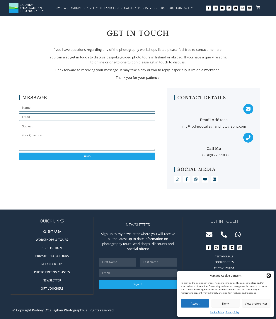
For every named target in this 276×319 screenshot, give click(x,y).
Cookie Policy (217, 312)
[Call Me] (248, 138)
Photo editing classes (52, 272)
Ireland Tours (111, 8)
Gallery (130, 8)
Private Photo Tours (52, 256)
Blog (170, 8)
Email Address (214, 120)
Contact (184, 8)
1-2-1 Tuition (52, 248)
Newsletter (52, 280)
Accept (195, 303)
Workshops (74, 8)
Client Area (52, 231)
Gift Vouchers (52, 288)
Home (58, 8)
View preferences (256, 303)
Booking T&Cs (224, 262)
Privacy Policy (232, 312)
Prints (143, 8)
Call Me (214, 148)
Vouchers (157, 8)
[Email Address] (248, 109)
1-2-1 (92, 8)
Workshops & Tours (52, 240)
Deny (225, 303)
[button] (268, 275)
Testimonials (224, 256)
